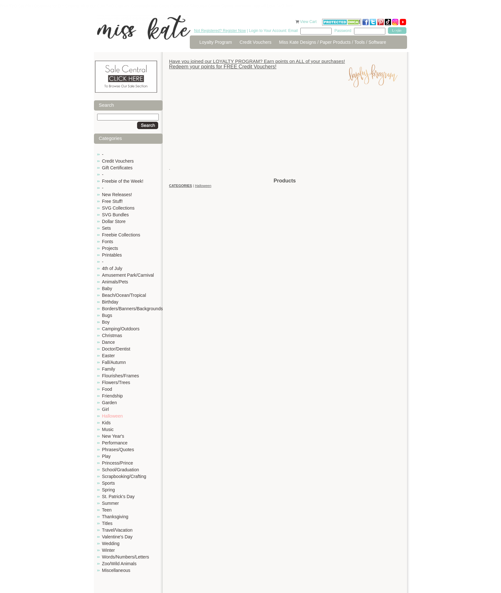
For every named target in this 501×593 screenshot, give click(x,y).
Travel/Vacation (117, 530)
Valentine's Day (117, 536)
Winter (108, 550)
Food (107, 389)
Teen (107, 509)
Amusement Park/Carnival (128, 275)
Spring (108, 489)
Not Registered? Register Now (220, 30)
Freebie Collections (121, 234)
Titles (107, 523)
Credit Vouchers (256, 42)
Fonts (107, 241)
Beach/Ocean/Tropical (124, 295)
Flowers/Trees (116, 382)
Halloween (112, 416)
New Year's (113, 436)
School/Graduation (120, 469)
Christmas (112, 335)
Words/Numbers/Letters (125, 556)
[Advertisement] (284, 132)
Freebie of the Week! (122, 181)
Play (106, 456)
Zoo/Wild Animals (119, 563)
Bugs (107, 315)
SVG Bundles (115, 214)
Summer (110, 503)
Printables (112, 255)
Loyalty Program (215, 42)
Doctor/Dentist (116, 348)
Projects (110, 248)
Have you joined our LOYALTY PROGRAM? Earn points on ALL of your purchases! (257, 61)
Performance (114, 442)
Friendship (112, 395)
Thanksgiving (115, 516)
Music (108, 429)
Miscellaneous (116, 570)
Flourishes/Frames (120, 375)
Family (108, 369)
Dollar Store (114, 221)
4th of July (112, 268)
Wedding (110, 543)
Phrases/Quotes (118, 449)
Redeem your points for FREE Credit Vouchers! (222, 66)
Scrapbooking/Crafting (124, 476)
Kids (106, 422)
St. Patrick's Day (118, 496)
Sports (108, 483)
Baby (107, 288)
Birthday (110, 301)
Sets (106, 228)
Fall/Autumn (114, 362)
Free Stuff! (112, 201)
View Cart (309, 21)
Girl (105, 409)
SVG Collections (118, 208)
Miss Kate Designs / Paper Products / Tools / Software (332, 42)
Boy (106, 322)
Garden (109, 402)
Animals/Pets (115, 281)
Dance (108, 342)
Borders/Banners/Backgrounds (132, 308)
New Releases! (117, 194)
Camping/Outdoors (121, 328)
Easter (108, 355)
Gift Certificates (117, 167)
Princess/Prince (117, 463)
